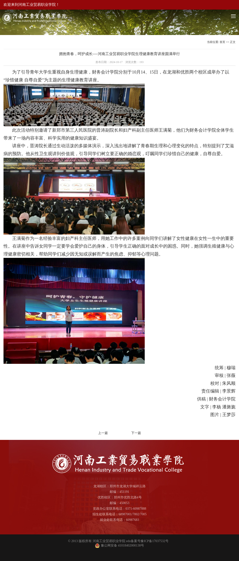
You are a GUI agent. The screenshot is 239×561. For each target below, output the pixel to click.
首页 (222, 42)
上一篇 (103, 433)
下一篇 (136, 433)
